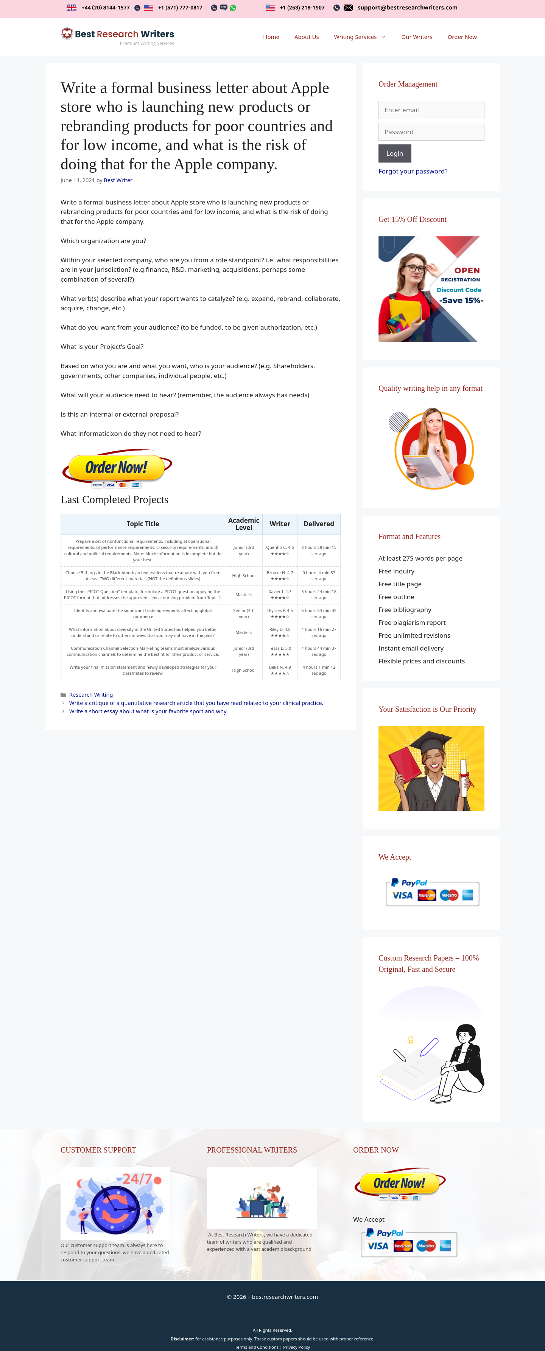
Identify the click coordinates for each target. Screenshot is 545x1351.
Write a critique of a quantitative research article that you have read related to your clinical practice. (196, 702)
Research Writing (91, 694)
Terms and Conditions (257, 1347)
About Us (306, 36)
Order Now (462, 36)
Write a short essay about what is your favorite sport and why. (148, 711)
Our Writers (416, 36)
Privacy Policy (296, 1347)
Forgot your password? (413, 171)
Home (271, 36)
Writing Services (364, 36)
